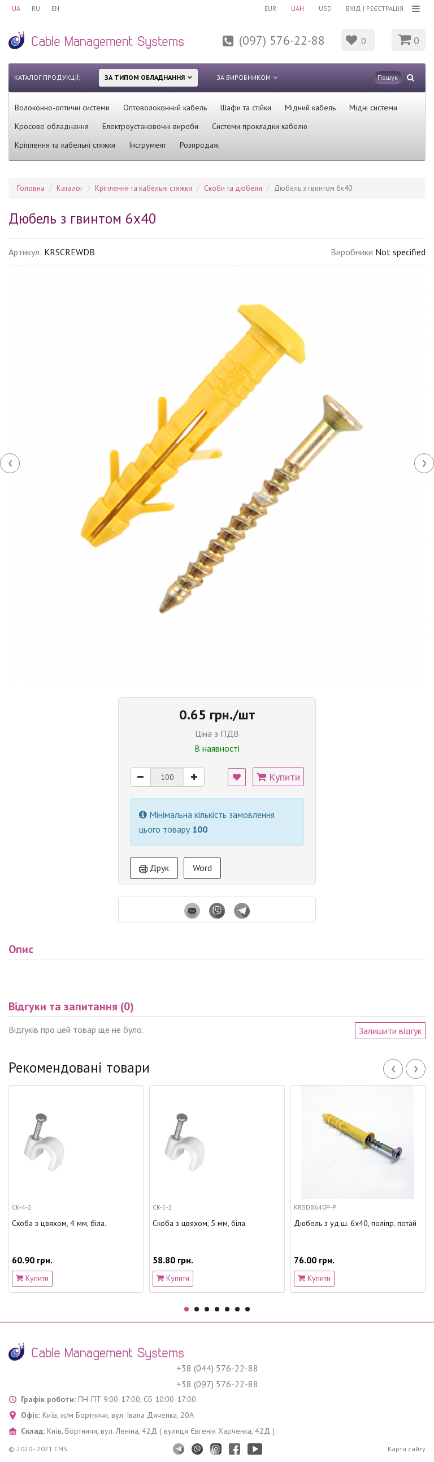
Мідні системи (373, 107)
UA (16, 8)
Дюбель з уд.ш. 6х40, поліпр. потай (355, 1223)
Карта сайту (407, 1448)
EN (55, 8)
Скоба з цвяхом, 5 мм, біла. (200, 1223)
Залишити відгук (390, 1030)
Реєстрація (384, 8)
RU (36, 8)
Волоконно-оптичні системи (62, 107)
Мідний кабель (310, 107)
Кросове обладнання (52, 126)
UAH (297, 8)
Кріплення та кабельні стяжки (65, 145)
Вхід (353, 8)
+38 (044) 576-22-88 (217, 1368)
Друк (154, 867)
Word (202, 867)
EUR (270, 8)
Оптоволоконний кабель (165, 107)
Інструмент (147, 145)
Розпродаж (199, 145)
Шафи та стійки (245, 107)
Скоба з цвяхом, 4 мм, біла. (59, 1223)
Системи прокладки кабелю (259, 126)
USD (325, 8)
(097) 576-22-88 (282, 40)
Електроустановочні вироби (150, 126)
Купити (278, 776)
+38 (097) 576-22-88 (217, 1384)
